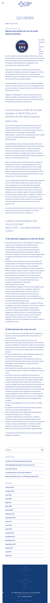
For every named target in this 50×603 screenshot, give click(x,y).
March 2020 (9, 510)
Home (25, 567)
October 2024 (9, 491)
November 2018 (10, 517)
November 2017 (10, 540)
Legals (25, 585)
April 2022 (8, 499)
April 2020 (8, 506)
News (25, 583)
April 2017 (8, 555)
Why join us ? (25, 571)
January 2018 (9, 533)
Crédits (25, 587)
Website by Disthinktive (25, 600)
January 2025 (9, 487)
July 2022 (8, 495)
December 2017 (10, 536)
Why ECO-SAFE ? (25, 569)
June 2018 (8, 525)
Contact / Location (25, 582)
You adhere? (25, 580)
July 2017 (8, 552)
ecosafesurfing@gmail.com (25, 594)
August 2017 (9, 548)
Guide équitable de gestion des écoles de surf (20, 465)
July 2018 (8, 521)
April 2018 (8, 529)
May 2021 (8, 502)
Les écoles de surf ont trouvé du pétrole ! (18, 472)
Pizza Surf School (11, 469)
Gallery (25, 575)
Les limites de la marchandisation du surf (18, 461)
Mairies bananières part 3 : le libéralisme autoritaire (21, 476)
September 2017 (10, 544)
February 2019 (9, 514)
